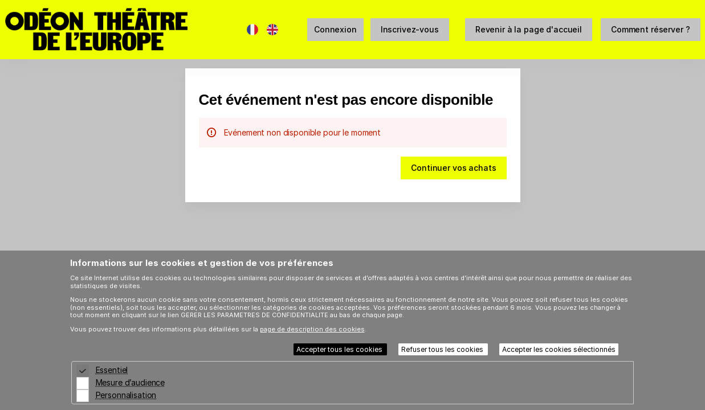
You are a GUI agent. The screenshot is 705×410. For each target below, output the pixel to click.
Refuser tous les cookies (443, 349)
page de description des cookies (312, 329)
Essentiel (112, 370)
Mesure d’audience (130, 382)
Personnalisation (126, 395)
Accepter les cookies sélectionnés (559, 349)
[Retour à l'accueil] (119, 29)
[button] (528, 29)
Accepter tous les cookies (340, 349)
